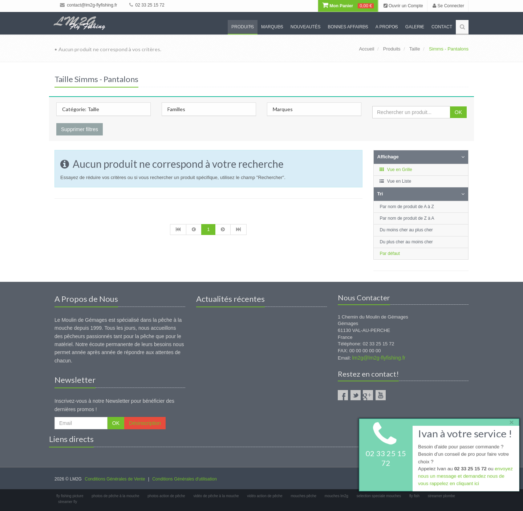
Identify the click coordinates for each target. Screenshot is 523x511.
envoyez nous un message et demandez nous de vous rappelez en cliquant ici (465, 477)
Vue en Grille (395, 169)
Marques (272, 26)
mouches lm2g (336, 496)
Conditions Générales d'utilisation (184, 479)
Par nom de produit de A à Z (407, 206)
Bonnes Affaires (348, 26)
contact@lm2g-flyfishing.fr (88, 5)
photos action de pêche (166, 496)
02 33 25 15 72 (146, 5)
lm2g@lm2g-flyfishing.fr (378, 358)
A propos (387, 26)
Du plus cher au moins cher (406, 241)
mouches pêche (303, 496)
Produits (242, 26)
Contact (441, 26)
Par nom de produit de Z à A (407, 218)
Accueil (366, 49)
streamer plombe (441, 496)
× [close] (509, 421)
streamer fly (67, 502)
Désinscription (145, 423)
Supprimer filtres (79, 129)
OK (458, 112)
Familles (176, 109)
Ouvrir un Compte (403, 5)
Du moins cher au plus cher (406, 229)
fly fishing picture (69, 496)
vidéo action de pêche (264, 496)
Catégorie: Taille (80, 109)
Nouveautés (306, 26)
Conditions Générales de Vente (115, 479)
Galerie (414, 26)
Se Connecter (448, 5)
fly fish (414, 496)
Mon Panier (348, 5)
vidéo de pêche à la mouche (216, 496)
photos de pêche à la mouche (115, 496)
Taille (414, 49)
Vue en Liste (395, 181)
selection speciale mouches (379, 496)
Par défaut (390, 253)
